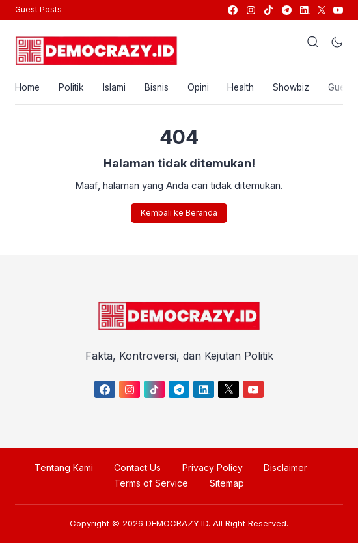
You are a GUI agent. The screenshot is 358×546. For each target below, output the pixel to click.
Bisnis (159, 88)
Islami (116, 88)
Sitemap (225, 485)
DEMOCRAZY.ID (177, 526)
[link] (232, 10)
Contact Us (138, 470)
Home (27, 88)
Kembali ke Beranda (179, 215)
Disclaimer (282, 470)
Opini (202, 88)
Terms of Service (152, 485)
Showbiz (297, 88)
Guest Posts (38, 9)
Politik (72, 88)
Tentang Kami (67, 470)
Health (246, 88)
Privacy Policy (211, 470)
